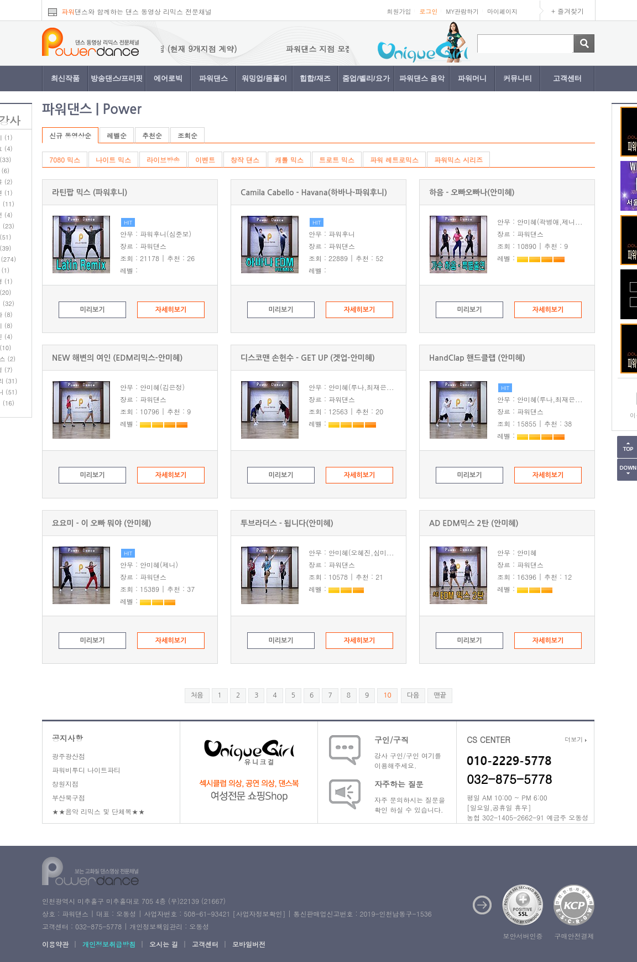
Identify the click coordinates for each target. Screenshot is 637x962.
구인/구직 (391, 739)
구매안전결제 (574, 935)
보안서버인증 (523, 935)
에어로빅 (168, 78)
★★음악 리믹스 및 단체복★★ (98, 811)
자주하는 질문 (399, 783)
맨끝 (440, 695)
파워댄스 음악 (422, 78)
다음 (413, 695)
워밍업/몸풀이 (264, 78)
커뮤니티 (517, 78)
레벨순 (117, 135)
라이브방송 (163, 159)
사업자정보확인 (259, 913)
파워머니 (472, 78)
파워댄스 (213, 78)
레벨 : (129, 270)
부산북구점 (68, 797)
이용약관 (55, 944)
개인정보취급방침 (108, 944)
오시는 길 (163, 944)
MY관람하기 (462, 11)
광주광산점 (68, 756)
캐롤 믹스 (289, 159)
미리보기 (92, 309)
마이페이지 (502, 11)
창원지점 (65, 783)
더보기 (576, 739)
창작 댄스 (245, 159)
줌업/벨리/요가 (365, 78)
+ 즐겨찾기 (567, 10)
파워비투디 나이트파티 (86, 769)
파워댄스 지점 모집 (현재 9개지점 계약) (178, 48)
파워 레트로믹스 (394, 159)
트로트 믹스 (336, 159)
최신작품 (65, 78)
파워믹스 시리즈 (458, 159)
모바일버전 (248, 944)
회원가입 (399, 11)
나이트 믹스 (113, 159)
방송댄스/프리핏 (117, 78)
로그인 (428, 11)
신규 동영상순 (70, 135)
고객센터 (567, 78)
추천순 (152, 135)
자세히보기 (170, 309)
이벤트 (205, 159)
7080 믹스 (64, 159)
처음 (197, 695)
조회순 (187, 135)
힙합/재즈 (315, 78)
